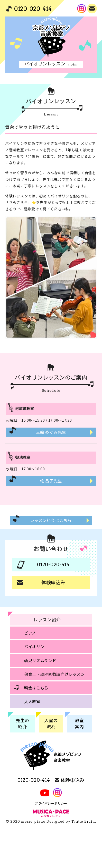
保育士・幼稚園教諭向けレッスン (54, 674)
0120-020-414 (33, 8)
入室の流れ (51, 723)
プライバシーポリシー (51, 803)
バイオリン (34, 646)
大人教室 (32, 701)
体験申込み (92, 8)
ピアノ (30, 633)
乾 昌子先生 (51, 481)
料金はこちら (36, 687)
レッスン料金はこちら (51, 520)
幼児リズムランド (40, 660)
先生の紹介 (22, 723)
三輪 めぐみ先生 (51, 432)
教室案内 (79, 723)
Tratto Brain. (83, 821)
